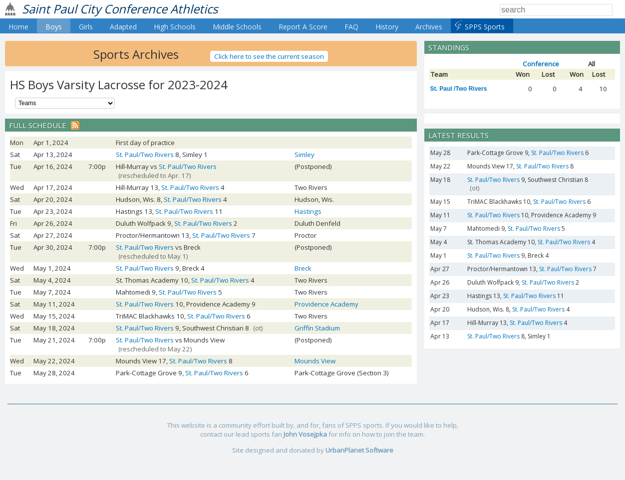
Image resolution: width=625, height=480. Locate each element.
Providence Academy (326, 304)
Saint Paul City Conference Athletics (120, 8)
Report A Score (303, 26)
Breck (303, 268)
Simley (304, 154)
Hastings (308, 211)
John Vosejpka (305, 434)
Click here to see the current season (269, 56)
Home (18, 26)
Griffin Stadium (317, 327)
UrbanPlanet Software (359, 450)
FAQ (351, 26)
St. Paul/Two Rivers (145, 154)
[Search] (556, 10)
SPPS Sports (485, 26)
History (386, 26)
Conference (541, 63)
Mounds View (315, 360)
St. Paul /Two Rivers (458, 88)
